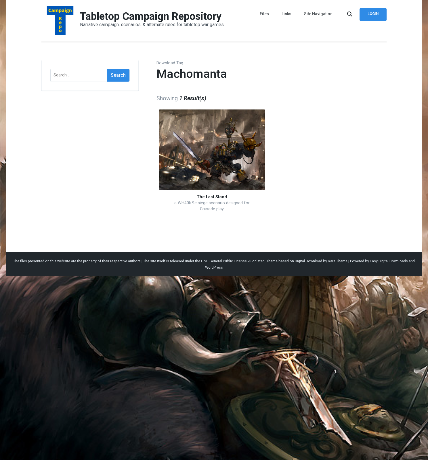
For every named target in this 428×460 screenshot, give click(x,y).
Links (286, 13)
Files (264, 13)
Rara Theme (337, 261)
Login (373, 13)
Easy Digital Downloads (389, 261)
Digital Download (308, 261)
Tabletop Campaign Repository (150, 16)
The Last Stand (212, 197)
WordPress (214, 267)
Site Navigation (318, 13)
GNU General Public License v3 (226, 261)
